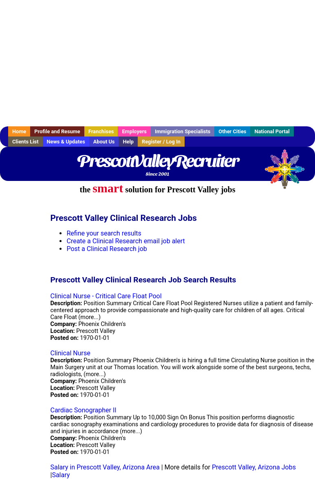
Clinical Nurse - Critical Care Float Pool (105, 296)
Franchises (101, 131)
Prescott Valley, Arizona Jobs (254, 467)
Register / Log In (161, 142)
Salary (61, 475)
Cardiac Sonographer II (83, 410)
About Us (104, 142)
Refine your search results (103, 233)
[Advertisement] (157, 63)
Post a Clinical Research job (106, 249)
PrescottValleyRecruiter (157, 161)
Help (128, 142)
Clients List (25, 142)
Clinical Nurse (70, 353)
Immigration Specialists (182, 131)
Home (19, 131)
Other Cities (232, 131)
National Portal (271, 131)
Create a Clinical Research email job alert (125, 241)
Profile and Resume (57, 131)
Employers (134, 131)
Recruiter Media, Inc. (288, 173)
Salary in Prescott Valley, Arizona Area (104, 467)
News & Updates (66, 142)
